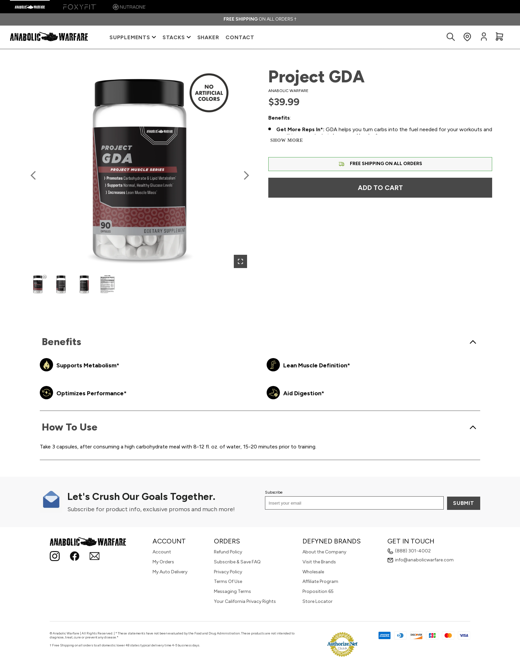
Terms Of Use (228, 581)
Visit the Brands (319, 562)
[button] (140, 169)
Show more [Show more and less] (286, 140)
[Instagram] (55, 557)
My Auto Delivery (170, 572)
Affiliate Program (320, 581)
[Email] (94, 557)
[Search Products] (451, 37)
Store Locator (317, 601)
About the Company (324, 552)
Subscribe (274, 492)
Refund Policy (228, 552)
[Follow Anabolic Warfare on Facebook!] (75, 557)
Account (162, 552)
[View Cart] (499, 37)
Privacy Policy (228, 572)
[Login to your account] (484, 40)
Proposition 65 (318, 591)
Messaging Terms (232, 591)
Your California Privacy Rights (245, 601)
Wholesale (313, 572)
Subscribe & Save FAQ (237, 562)
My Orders (163, 562)
